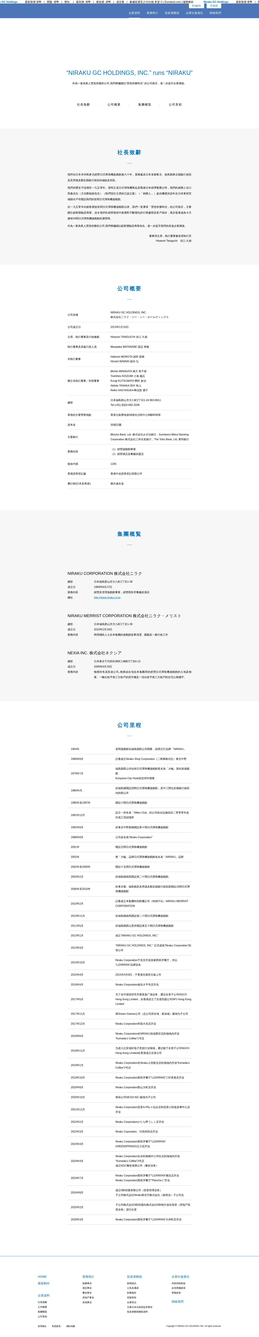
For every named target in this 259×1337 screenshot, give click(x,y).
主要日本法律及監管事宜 (139, 1307)
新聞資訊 (131, 1283)
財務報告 (131, 1292)
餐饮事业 (87, 1292)
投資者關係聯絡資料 (137, 1311)
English (196, 5)
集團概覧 (144, 104)
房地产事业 (88, 1297)
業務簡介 (152, 13)
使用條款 (42, 1326)
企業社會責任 (194, 13)
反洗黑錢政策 (178, 1288)
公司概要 (114, 104)
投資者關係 (172, 13)
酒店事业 (87, 1288)
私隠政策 (56, 1326)
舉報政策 (176, 1292)
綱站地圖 (70, 1326)
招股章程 (131, 1297)
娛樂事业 (87, 1283)
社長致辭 (83, 104)
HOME (42, 1276)
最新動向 (44, 1283)
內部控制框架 (178, 1283)
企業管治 (131, 1302)
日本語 (214, 5)
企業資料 (134, 13)
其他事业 (87, 1302)
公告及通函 (133, 1288)
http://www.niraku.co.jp (107, 597)
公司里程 (175, 104)
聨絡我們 (215, 13)
